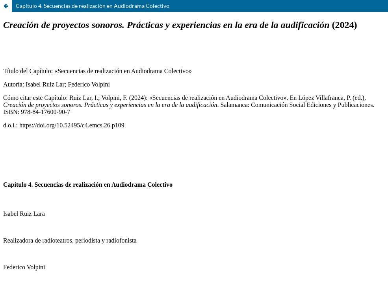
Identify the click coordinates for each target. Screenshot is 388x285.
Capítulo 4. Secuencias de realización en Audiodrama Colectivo (92, 5)
